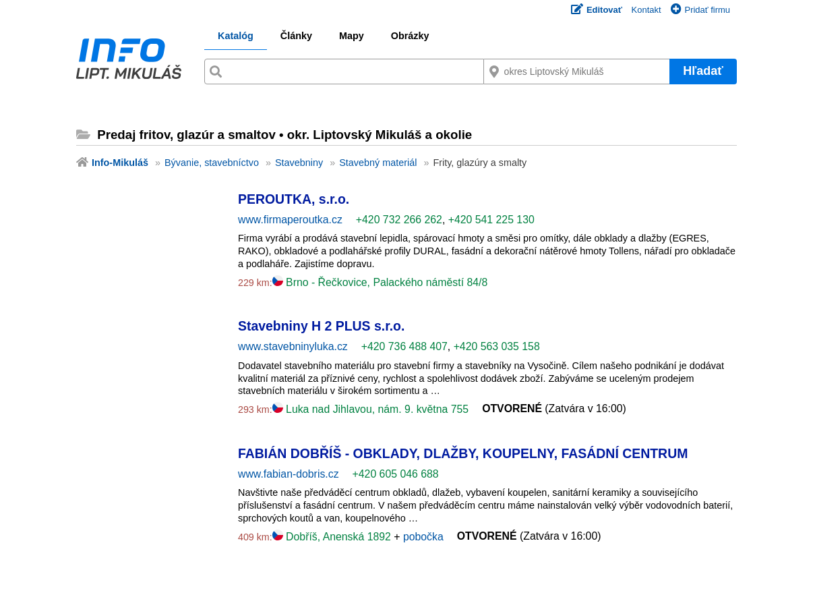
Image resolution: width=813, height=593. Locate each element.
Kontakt (646, 10)
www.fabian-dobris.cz (288, 474)
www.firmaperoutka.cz (290, 219)
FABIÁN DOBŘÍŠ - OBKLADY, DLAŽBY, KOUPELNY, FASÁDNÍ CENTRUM (463, 453)
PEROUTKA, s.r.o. (293, 199)
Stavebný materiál (378, 162)
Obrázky (410, 35)
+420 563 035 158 (497, 346)
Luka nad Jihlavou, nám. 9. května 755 (370, 409)
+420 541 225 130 (491, 219)
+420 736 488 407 (404, 346)
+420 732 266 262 (399, 219)
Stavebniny (299, 162)
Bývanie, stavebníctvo (211, 162)
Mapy (351, 35)
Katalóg (235, 35)
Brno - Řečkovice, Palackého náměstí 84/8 (380, 282)
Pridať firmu (700, 10)
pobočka (423, 536)
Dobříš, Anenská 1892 (333, 536)
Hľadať (703, 71)
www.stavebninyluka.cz (293, 346)
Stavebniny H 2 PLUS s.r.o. (321, 325)
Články (296, 35)
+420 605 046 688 (396, 474)
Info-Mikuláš (120, 162)
